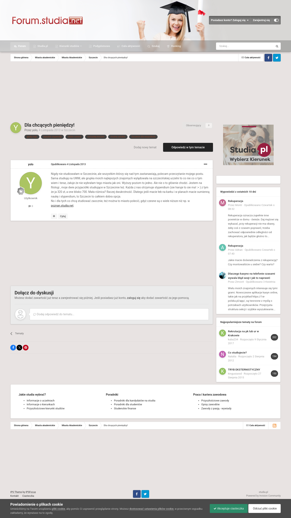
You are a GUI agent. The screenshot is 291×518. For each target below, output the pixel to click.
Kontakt (14, 496)
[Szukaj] (235, 46)
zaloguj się (133, 297)
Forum (22, 46)
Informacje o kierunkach (41, 404)
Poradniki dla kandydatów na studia (134, 400)
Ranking (176, 46)
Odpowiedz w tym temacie (188, 147)
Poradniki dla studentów (128, 404)
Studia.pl (42, 46)
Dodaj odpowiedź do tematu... (53, 314)
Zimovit (239, 281)
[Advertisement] (145, 92)
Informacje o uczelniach (41, 400)
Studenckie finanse (125, 408)
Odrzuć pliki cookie (264, 508)
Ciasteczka (28, 496)
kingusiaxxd (235, 373)
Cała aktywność (130, 46)
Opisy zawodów (210, 404)
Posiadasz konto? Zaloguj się (230, 20)
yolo (34, 130)
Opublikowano (68, 164)
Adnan (239, 249)
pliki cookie (58, 508)
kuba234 (233, 339)
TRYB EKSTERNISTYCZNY (244, 369)
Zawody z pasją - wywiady (216, 408)
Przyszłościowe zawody (215, 400)
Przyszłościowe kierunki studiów (45, 408)
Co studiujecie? (237, 352)
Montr (238, 205)
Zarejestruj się (261, 20)
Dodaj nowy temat (145, 147)
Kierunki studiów (69, 46)
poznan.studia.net (62, 205)
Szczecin (69, 130)
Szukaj (155, 46)
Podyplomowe (101, 46)
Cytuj (63, 216)
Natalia (232, 356)
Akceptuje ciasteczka (228, 508)
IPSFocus (31, 492)
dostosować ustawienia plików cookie (151, 508)
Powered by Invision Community (263, 495)
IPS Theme (16, 492)
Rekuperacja (235, 201)
